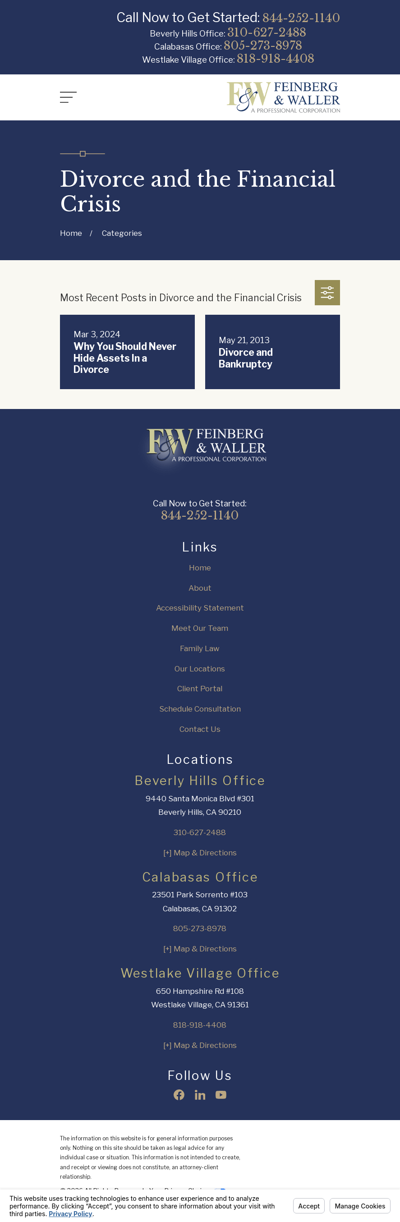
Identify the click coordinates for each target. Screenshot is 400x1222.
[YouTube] (221, 1094)
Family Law (200, 648)
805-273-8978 (263, 45)
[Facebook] (179, 1094)
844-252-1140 (301, 18)
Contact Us (200, 729)
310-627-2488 (266, 32)
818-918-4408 (275, 58)
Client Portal (199, 688)
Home (200, 567)
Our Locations (200, 668)
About (200, 588)
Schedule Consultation (200, 708)
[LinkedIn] (200, 1094)
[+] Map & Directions (200, 852)
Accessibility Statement (200, 607)
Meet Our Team (199, 628)
